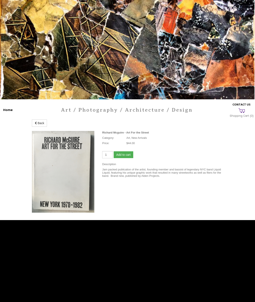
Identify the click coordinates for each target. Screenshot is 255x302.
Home (8, 110)
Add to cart (123, 154)
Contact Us (241, 104)
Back (39, 123)
